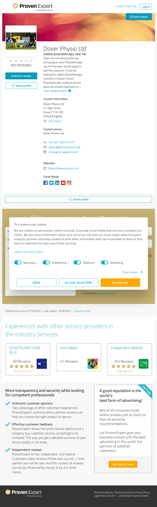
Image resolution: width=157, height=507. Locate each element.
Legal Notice (100, 495)
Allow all (120, 282)
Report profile (83, 311)
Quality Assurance (124, 492)
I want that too (125, 6)
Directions (55, 121)
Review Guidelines (103, 492)
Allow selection (78, 282)
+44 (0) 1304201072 (61, 142)
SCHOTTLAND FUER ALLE (24, 350)
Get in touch (139, 17)
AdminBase (69, 347)
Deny (37, 282)
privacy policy (106, 293)
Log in (146, 7)
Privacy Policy (37, 252)
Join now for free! (123, 464)
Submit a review (21, 76)
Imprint (21, 252)
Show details (127, 272)
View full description (56, 91)
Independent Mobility (127, 347)
